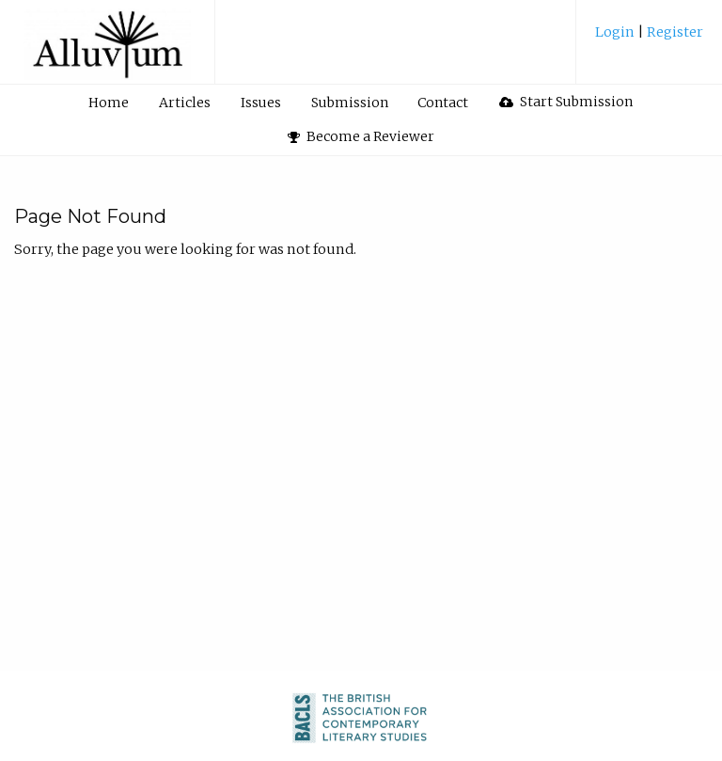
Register (673, 32)
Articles (185, 102)
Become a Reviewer (361, 136)
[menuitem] (649, 39)
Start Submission (566, 101)
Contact (442, 102)
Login (616, 32)
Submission (349, 102)
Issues (261, 102)
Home (108, 102)
